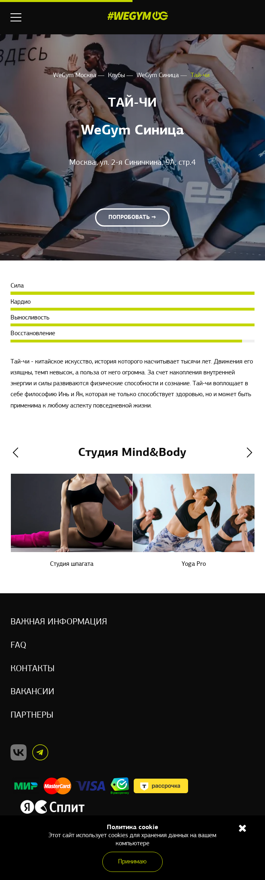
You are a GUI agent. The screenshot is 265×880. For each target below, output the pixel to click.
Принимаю (132, 862)
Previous (15, 453)
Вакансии (32, 692)
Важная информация (58, 621)
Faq (18, 645)
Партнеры (32, 715)
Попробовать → (132, 218)
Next (249, 453)
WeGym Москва (75, 75)
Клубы (117, 75)
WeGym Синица (158, 75)
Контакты (32, 668)
